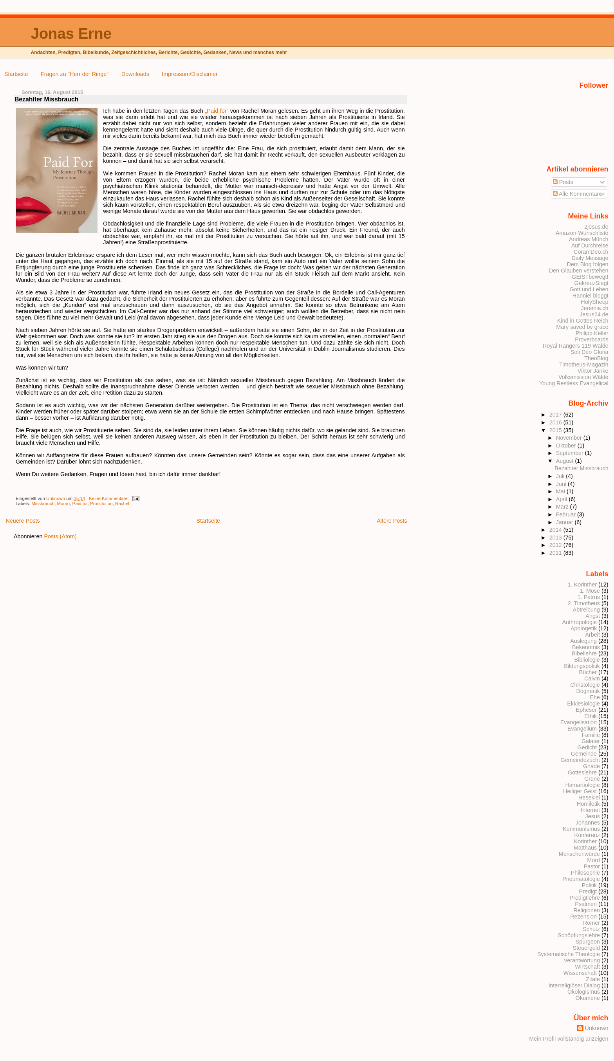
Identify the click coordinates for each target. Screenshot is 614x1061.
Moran (63, 503)
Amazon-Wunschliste (582, 233)
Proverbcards (591, 339)
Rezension (583, 916)
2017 (556, 414)
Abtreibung (586, 609)
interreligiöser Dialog (574, 985)
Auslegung (583, 641)
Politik (589, 885)
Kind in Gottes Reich (583, 321)
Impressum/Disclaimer (189, 74)
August (565, 461)
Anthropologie (579, 622)
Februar (566, 514)
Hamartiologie (582, 785)
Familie (591, 735)
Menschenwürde (579, 854)
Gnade (591, 766)
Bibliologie (587, 660)
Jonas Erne (71, 33)
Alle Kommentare (577, 194)
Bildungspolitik (582, 666)
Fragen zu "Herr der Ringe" (74, 74)
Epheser (586, 710)
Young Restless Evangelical (574, 383)
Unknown (56, 498)
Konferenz (587, 835)
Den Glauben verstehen (579, 270)
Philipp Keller (592, 333)
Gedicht (587, 747)
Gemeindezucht (580, 760)
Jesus (592, 816)
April (562, 499)
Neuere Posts (22, 521)
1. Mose (590, 591)
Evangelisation (578, 722)
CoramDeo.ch (591, 252)
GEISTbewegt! (590, 277)
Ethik (590, 716)
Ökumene (588, 998)
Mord (593, 860)
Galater (590, 741)
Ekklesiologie (583, 703)
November (569, 438)
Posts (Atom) (60, 536)
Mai (561, 491)
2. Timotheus (584, 603)
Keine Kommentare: (109, 498)
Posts (563, 182)
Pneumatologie (581, 879)
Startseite (16, 74)
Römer (591, 923)
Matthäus (585, 847)
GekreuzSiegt (591, 283)
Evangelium (582, 728)
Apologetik (584, 628)
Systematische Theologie (568, 954)
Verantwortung (581, 960)
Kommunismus (581, 829)
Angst (592, 616)
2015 (556, 430)
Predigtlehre (585, 898)
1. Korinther (582, 584)
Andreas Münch (589, 239)
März (563, 506)
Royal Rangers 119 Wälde (576, 346)
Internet (590, 810)
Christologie (585, 685)
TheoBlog (596, 358)
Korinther (585, 841)
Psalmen (586, 904)
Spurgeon (588, 941)
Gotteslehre (582, 772)
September (570, 453)
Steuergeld (586, 948)
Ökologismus (583, 992)
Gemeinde (584, 754)
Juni (562, 484)
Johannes (588, 822)
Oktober (567, 445)
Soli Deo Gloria (590, 352)
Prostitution (101, 503)
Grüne (592, 779)
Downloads (135, 74)
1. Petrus (589, 597)
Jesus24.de (594, 314)
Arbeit (592, 635)
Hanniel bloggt (590, 295)
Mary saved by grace (582, 327)
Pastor (592, 866)
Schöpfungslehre (579, 935)
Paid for (80, 503)
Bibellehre (584, 653)
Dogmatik (588, 691)
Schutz (591, 929)
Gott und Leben (589, 289)
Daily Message (589, 258)
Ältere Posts (392, 521)
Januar (565, 522)
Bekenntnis (586, 647)
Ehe (595, 697)
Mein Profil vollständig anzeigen (568, 1039)
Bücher (588, 672)
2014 (556, 530)
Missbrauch (42, 503)
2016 (556, 422)
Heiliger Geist (580, 791)
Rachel (122, 503)
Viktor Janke (593, 371)
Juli (561, 476)
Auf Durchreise (590, 245)
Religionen (586, 910)
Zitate (593, 979)
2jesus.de (596, 227)
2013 (556, 537)
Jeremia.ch (594, 308)
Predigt (588, 891)
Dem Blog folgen (587, 264)
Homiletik (588, 804)
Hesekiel (589, 797)
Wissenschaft (580, 973)
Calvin (592, 678)
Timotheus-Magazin (584, 364)
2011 (556, 553)
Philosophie (585, 873)
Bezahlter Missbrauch (46, 99)
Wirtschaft (587, 967)
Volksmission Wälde (583, 377)
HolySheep (594, 302)
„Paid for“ (217, 111)
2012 (556, 545)
